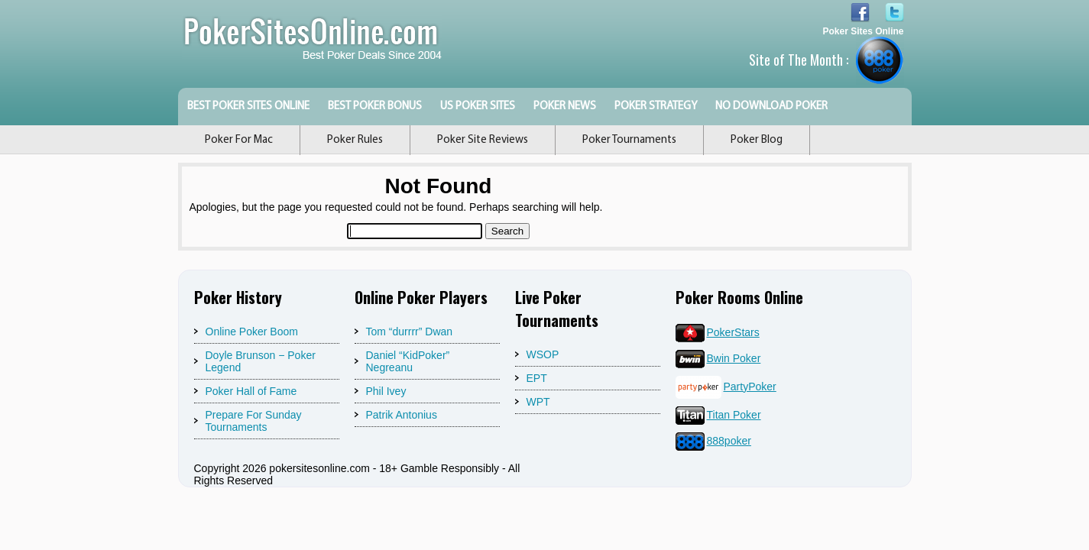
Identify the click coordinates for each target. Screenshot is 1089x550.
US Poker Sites (477, 106)
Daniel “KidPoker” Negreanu (408, 361)
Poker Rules (355, 140)
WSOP (543, 354)
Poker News (564, 106)
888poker (713, 441)
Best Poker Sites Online (248, 106)
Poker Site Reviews (482, 140)
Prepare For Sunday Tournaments (254, 421)
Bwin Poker (718, 358)
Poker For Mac (239, 140)
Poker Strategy (655, 106)
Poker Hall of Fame (251, 391)
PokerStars (718, 332)
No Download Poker (771, 106)
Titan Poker (718, 415)
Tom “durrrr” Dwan (409, 331)
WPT (538, 402)
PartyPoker (726, 386)
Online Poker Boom (252, 331)
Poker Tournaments (629, 140)
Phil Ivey (386, 391)
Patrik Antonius (401, 415)
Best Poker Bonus (375, 106)
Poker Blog (757, 140)
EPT (537, 378)
